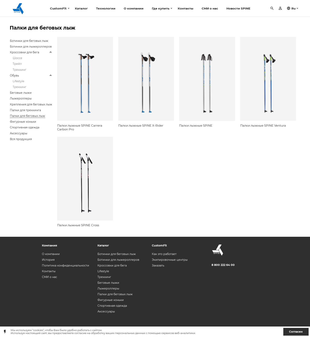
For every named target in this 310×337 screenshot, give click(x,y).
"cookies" (38, 330)
